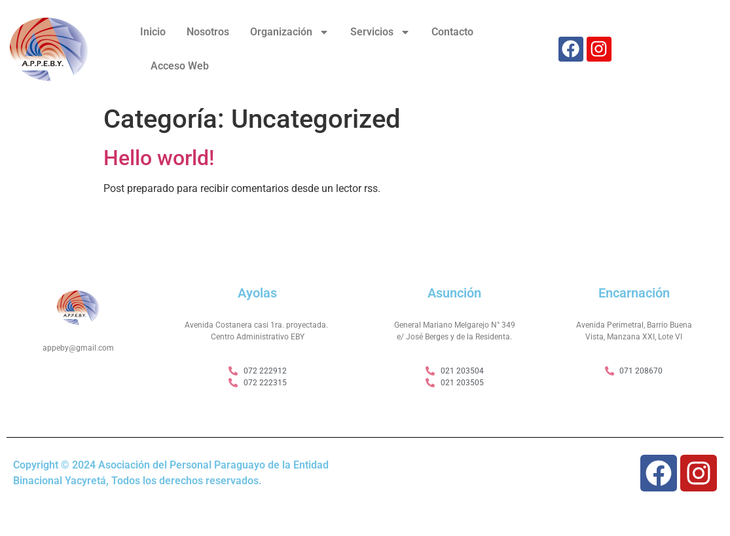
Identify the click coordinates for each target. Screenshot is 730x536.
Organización (289, 32)
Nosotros (208, 32)
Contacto (452, 32)
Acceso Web (180, 66)
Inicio (153, 32)
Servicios (380, 32)
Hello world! (158, 157)
